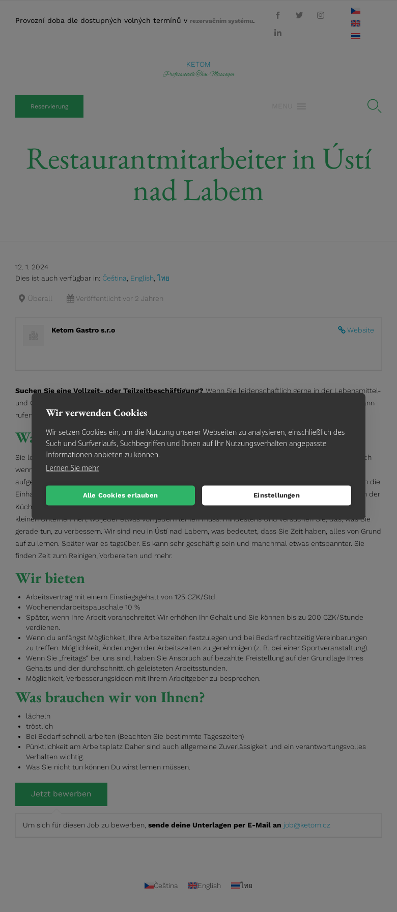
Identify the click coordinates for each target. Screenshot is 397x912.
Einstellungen (276, 495)
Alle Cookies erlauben (120, 495)
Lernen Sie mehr (72, 467)
